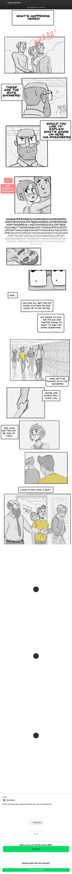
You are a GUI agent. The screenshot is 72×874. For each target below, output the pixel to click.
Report (36, 834)
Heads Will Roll (14, 2)
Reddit (53, 814)
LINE (19, 814)
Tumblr (44, 814)
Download (36, 849)
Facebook (27, 814)
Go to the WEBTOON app (36, 870)
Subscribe (37, 822)
